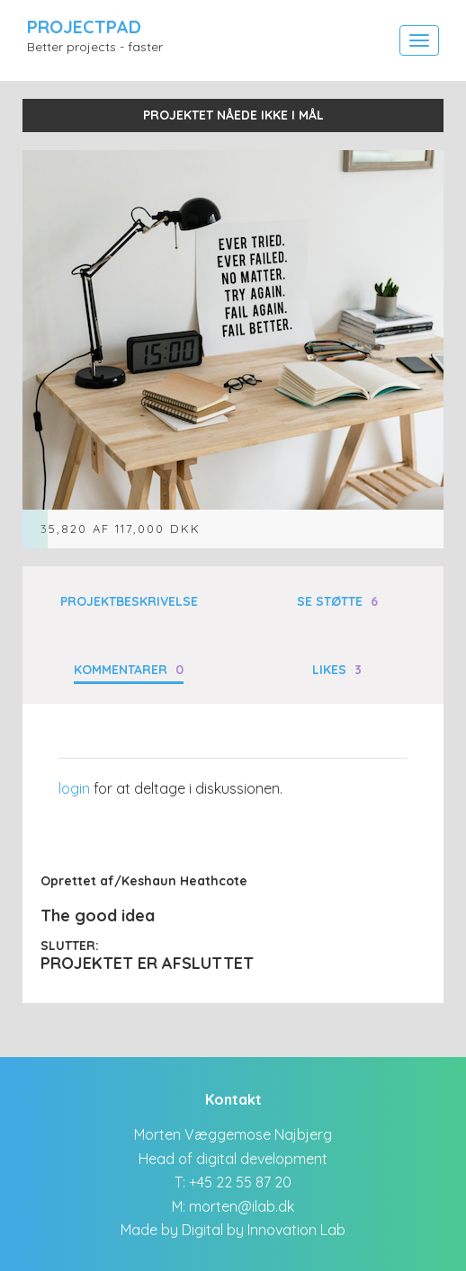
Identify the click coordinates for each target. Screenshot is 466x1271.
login (74, 788)
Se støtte (337, 601)
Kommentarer (129, 670)
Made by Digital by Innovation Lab (233, 1230)
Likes (337, 670)
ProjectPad (84, 26)
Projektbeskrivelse (129, 601)
